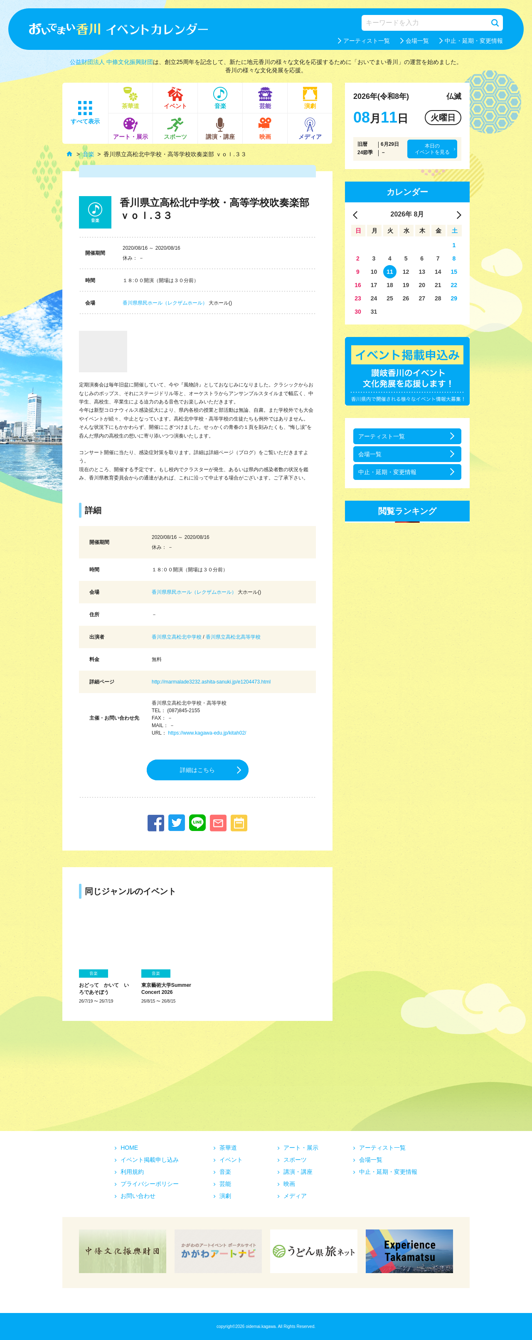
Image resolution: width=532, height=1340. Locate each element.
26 (406, 298)
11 (390, 271)
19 (406, 285)
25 (390, 298)
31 (374, 311)
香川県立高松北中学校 (177, 637)
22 (454, 285)
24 (374, 298)
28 (438, 298)
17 (374, 285)
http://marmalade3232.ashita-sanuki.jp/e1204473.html (211, 682)
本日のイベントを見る (432, 149)
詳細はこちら (197, 770)
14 (438, 271)
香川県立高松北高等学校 (233, 637)
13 (422, 271)
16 (358, 285)
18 (390, 285)
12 (406, 271)
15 (454, 271)
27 (422, 298)
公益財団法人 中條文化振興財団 (111, 62)
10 (374, 271)
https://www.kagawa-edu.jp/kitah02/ (207, 733)
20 (422, 285)
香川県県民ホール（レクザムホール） (165, 303)
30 (358, 311)
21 (438, 285)
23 (358, 298)
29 (454, 298)
